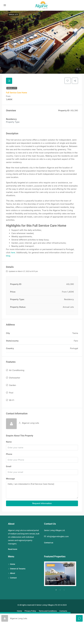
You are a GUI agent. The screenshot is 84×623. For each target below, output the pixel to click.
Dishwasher (14, 378)
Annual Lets (11, 88)
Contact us (48, 543)
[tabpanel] (60, 574)
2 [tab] (61, 591)
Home (12, 564)
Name (9, 442)
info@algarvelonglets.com (58, 537)
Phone (9, 454)
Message (10, 479)
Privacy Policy (30, 611)
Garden (12, 385)
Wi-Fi (11, 400)
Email (8, 466)
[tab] (9, 81)
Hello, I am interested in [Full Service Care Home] (42, 490)
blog (8, 256)
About (12, 573)
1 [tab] (57, 591)
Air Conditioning (16, 370)
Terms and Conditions (48, 611)
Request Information (42, 503)
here (13, 252)
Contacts (63, 611)
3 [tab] (65, 591)
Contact (13, 578)
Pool (11, 393)
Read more (12, 549)
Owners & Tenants (17, 569)
